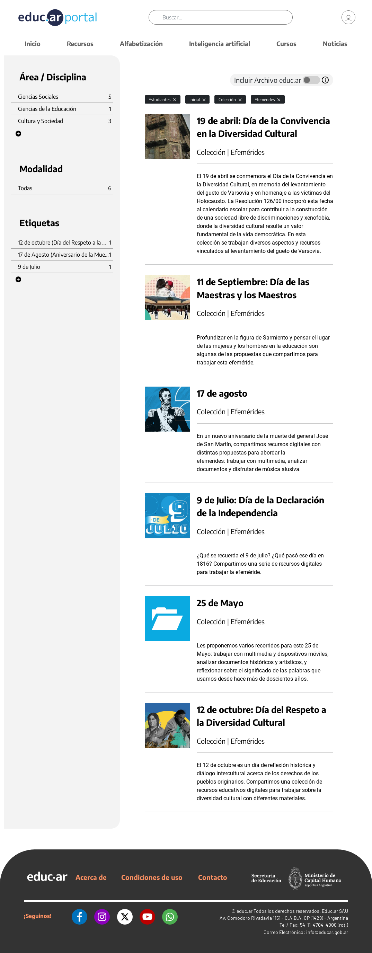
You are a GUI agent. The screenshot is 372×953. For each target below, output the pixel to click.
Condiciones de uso (152, 877)
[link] (348, 17)
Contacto (212, 877)
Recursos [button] (80, 43)
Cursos (286, 43)
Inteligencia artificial (219, 43)
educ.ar (245, 911)
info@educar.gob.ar (327, 932)
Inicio (33, 43)
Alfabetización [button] (141, 43)
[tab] (159, 80)
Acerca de (91, 877)
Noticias (335, 43)
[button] (18, 133)
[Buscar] (227, 17)
